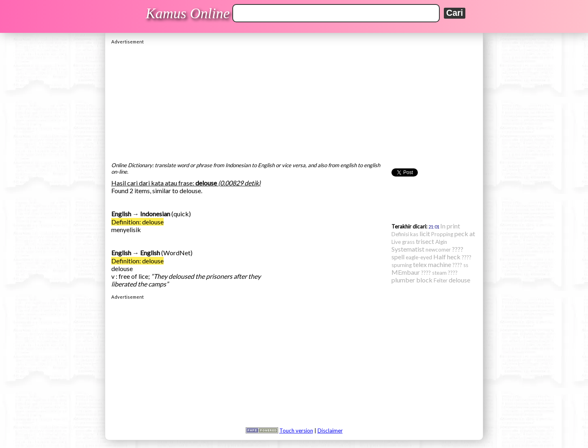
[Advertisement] (294, 101)
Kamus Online (188, 13)
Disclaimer (330, 430)
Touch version (296, 430)
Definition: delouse (137, 222)
